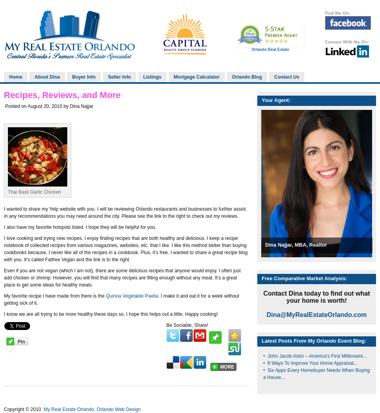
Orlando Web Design (119, 409)
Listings (152, 77)
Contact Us (286, 77)
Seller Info (119, 77)
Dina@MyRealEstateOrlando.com (317, 314)
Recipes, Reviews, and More (62, 95)
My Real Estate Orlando (68, 409)
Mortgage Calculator (197, 77)
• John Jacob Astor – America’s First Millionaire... (315, 356)
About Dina (47, 77)
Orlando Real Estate (270, 49)
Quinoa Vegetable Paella (132, 296)
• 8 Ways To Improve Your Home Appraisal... (310, 363)
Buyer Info (83, 77)
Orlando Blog (247, 77)
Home (15, 77)
